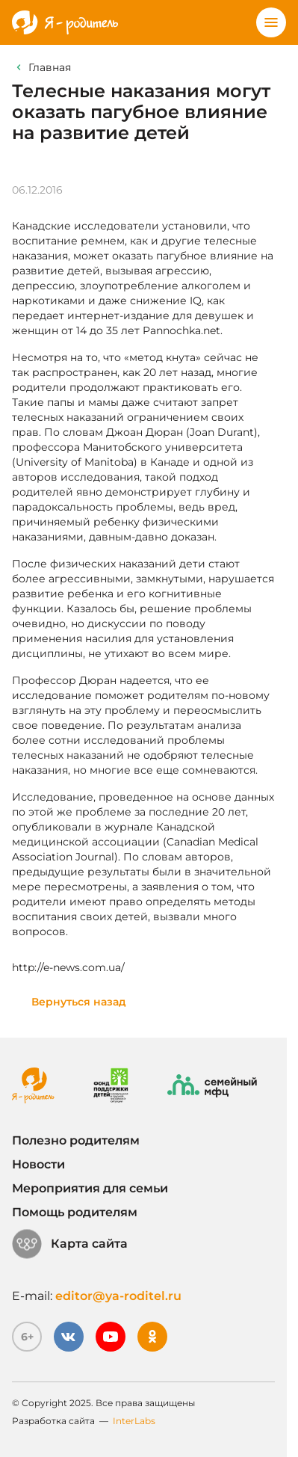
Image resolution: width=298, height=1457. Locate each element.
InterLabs (134, 1420)
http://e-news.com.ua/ (68, 967)
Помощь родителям (74, 1212)
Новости (38, 1164)
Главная (49, 67)
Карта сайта (70, 1244)
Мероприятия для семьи (90, 1188)
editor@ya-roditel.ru (118, 1296)
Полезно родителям (76, 1140)
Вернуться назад (78, 1002)
